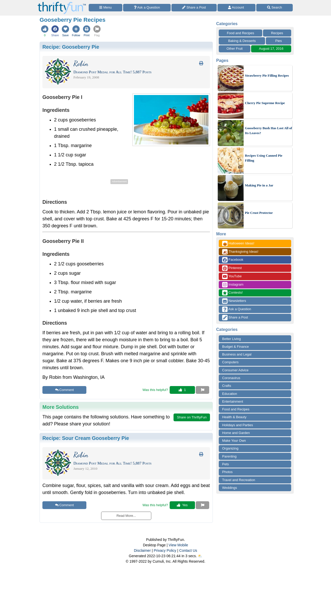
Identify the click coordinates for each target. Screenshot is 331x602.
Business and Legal (236, 354)
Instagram (232, 284)
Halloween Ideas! (238, 243)
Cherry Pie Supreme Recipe (265, 103)
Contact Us (188, 550)
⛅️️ (200, 556)
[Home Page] (61, 3)
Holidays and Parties (237, 425)
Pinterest (232, 268)
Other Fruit (235, 48)
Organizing (230, 448)
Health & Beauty (234, 417)
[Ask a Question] (147, 7)
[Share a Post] (194, 7)
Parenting (229, 456)
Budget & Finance (235, 347)
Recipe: (70, 47)
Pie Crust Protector (259, 213)
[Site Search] (274, 7)
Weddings (229, 488)
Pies (278, 41)
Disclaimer (142, 550)
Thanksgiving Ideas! (240, 252)
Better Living (231, 339)
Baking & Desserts (242, 41)
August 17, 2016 (271, 48)
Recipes (277, 33)
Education (229, 394)
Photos (227, 472)
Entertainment (232, 401)
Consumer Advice (235, 370)
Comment (64, 390)
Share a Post (235, 317)
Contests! (232, 292)
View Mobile (178, 545)
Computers (230, 362)
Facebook (232, 260)
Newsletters (234, 301)
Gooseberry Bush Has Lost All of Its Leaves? (268, 130)
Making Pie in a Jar (259, 185)
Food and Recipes (240, 33)
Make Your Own (234, 441)
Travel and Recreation (238, 480)
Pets (225, 464)
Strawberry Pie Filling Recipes (267, 75)
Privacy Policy (165, 550)
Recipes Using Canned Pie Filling (263, 158)
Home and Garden (236, 433)
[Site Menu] (105, 7)
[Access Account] (236, 7)
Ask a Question (236, 309)
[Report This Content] (202, 390)
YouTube (232, 276)
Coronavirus (231, 378)
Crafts (226, 386)
